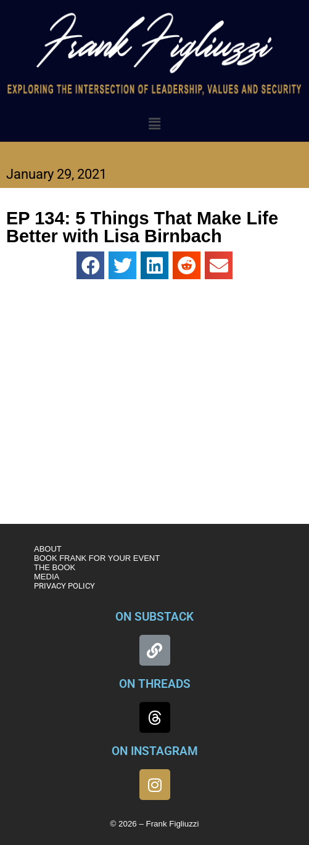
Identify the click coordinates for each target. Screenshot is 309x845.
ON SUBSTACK (154, 617)
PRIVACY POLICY (64, 585)
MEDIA (46, 576)
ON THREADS (155, 684)
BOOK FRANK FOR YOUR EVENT (97, 558)
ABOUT (48, 548)
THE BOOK (54, 567)
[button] (154, 124)
